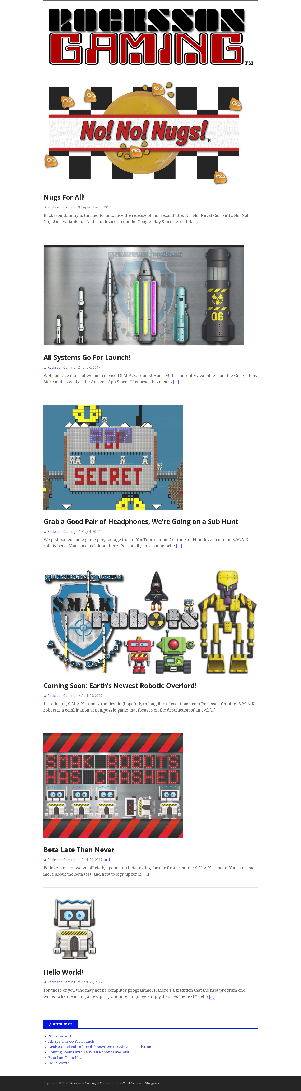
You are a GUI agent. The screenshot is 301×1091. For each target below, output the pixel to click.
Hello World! (63, 971)
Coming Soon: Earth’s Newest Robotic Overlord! (119, 685)
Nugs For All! (64, 197)
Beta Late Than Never (78, 849)
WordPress (130, 1083)
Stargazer (152, 1083)
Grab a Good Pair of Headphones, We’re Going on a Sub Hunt (140, 521)
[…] (199, 221)
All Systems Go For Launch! (87, 357)
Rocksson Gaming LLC (86, 1083)
